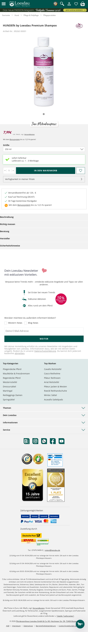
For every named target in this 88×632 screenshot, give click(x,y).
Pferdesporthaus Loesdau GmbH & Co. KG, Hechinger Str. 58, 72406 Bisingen (47, 621)
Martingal (7, 390)
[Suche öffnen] (62, 4)
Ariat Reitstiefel (51, 382)
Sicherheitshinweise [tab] (10, 245)
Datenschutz (28, 626)
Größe (11, 145)
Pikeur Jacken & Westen (55, 386)
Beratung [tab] (4, 231)
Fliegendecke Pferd (12, 369)
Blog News (33, 323)
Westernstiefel (10, 382)
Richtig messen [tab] (7, 224)
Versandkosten (29, 134)
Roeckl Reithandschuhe (55, 390)
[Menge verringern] (5, 170)
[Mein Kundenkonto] (69, 5)
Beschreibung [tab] (7, 217)
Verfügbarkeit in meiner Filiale (20, 179)
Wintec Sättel (50, 395)
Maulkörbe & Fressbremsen (16, 373)
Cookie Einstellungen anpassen (70, 626)
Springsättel (9, 399)
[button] (3, 4)
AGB (7, 626)
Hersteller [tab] (5, 238)
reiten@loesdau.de (52, 550)
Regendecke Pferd (12, 378)
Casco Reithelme (52, 373)
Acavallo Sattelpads (53, 399)
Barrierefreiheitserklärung (46, 626)
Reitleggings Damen (12, 395)
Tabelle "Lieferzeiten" (65, 616)
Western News (15, 323)
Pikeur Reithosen (52, 378)
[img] (82, 5)
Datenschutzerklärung (45, 351)
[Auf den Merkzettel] (80, 170)
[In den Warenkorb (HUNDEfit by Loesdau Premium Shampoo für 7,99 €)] (45, 170)
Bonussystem (15, 139)
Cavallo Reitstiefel (52, 369)
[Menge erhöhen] (13, 170)
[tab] (44, 114)
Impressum (16, 626)
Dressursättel (9, 386)
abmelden (20, 353)
